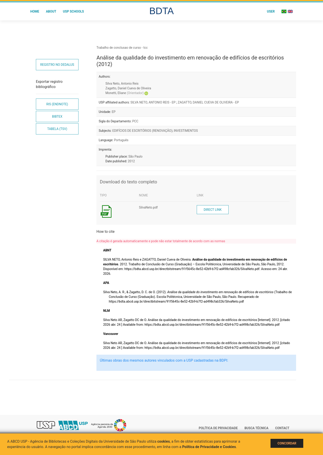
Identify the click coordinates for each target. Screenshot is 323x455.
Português (121, 140)
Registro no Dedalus (57, 64)
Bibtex (57, 116)
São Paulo (135, 156)
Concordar (286, 443)
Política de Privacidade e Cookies (209, 447)
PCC (135, 121)
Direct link (213, 209)
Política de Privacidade (218, 428)
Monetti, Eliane (124, 93)
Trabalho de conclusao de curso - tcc (122, 47)
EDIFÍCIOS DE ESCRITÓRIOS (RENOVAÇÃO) (142, 130)
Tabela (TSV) (57, 129)
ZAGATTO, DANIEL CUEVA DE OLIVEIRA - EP (208, 102)
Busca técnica (256, 428)
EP (114, 112)
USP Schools (73, 11)
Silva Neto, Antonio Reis (122, 83)
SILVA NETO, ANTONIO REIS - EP (153, 102)
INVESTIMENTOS (186, 130)
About (51, 11)
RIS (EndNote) (57, 104)
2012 (131, 161)
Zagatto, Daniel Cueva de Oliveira (128, 88)
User (271, 11)
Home (34, 11)
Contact (282, 428)
